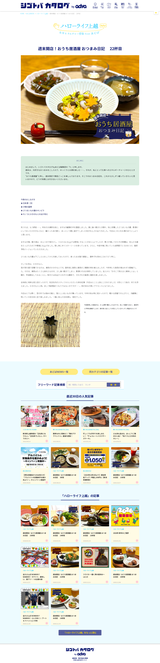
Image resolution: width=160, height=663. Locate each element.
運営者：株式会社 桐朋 (80, 658)
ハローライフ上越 (42, 14)
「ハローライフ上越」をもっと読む (80, 632)
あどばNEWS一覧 (59, 371)
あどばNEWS (30, 14)
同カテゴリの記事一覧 (101, 371)
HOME (22, 14)
